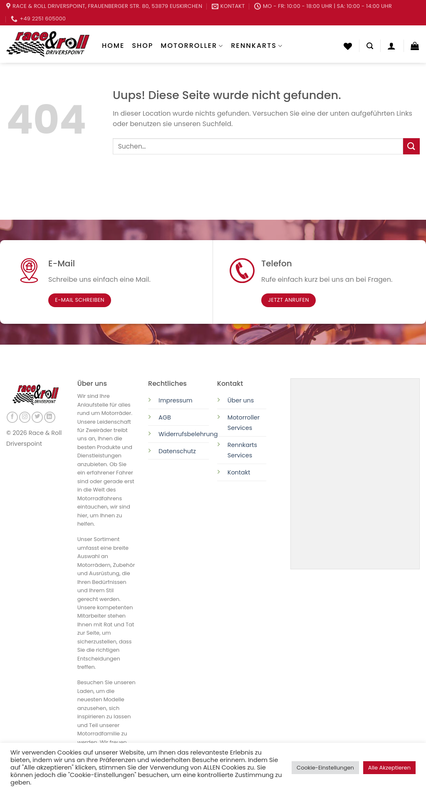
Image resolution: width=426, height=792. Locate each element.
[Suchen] (370, 46)
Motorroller (192, 45)
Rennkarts (257, 45)
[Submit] (411, 146)
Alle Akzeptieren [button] (389, 768)
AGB (165, 417)
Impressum (175, 400)
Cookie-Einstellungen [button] (325, 768)
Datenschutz (178, 451)
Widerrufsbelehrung (188, 434)
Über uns (241, 400)
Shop (142, 45)
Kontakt (239, 472)
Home (113, 45)
